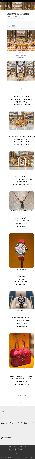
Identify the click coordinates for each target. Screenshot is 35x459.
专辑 (14, 446)
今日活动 (10, 448)
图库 (10, 450)
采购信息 (14, 448)
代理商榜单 (20, 449)
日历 (10, 449)
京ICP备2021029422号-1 (26, 457)
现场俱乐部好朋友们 (20, 448)
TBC (16, 16)
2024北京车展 (14, 449)
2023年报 (14, 450)
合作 (25, 446)
